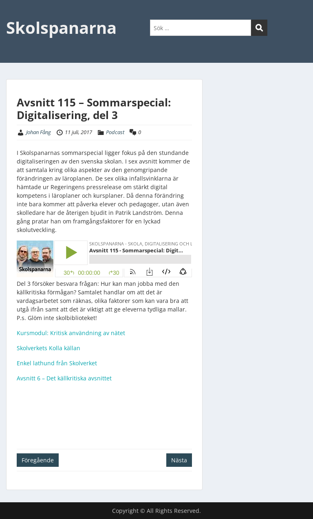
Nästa (179, 460)
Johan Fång (38, 132)
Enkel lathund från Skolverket (57, 363)
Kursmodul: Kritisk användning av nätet (71, 333)
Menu (14, 14)
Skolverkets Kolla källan (48, 348)
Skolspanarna (61, 27)
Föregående (38, 460)
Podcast (115, 132)
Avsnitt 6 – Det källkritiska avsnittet (64, 378)
